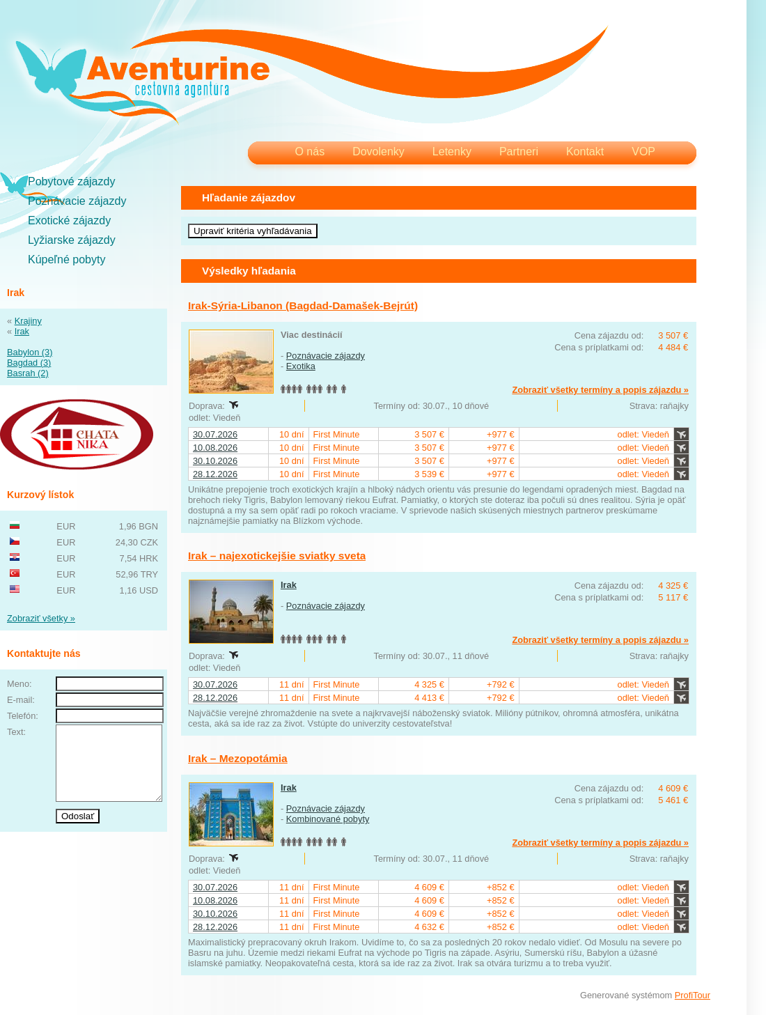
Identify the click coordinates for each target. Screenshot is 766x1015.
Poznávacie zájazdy (77, 201)
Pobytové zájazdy (71, 181)
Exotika (300, 366)
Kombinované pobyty (328, 819)
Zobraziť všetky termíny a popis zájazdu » (600, 390)
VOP (643, 151)
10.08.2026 (215, 447)
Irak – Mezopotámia (238, 758)
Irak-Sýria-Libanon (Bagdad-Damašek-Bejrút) (303, 305)
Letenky (451, 151)
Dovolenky (378, 151)
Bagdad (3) (29, 362)
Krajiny (28, 321)
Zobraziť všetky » (41, 618)
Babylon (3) (29, 352)
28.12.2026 (215, 474)
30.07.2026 (215, 434)
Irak (22, 331)
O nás (310, 151)
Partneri (518, 151)
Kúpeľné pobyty (66, 259)
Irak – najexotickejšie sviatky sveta (277, 555)
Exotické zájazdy (69, 220)
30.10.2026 (215, 461)
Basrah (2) (28, 373)
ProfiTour (692, 995)
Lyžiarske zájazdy (72, 240)
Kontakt (585, 151)
